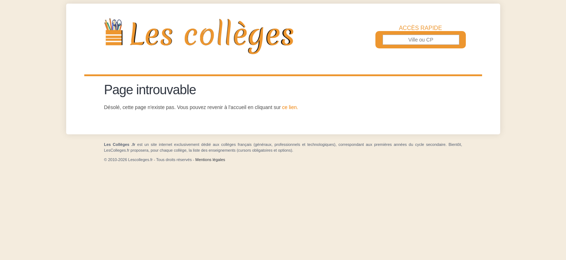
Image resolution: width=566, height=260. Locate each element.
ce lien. (290, 107)
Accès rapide (420, 28)
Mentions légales (210, 159)
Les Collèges (283, 36)
